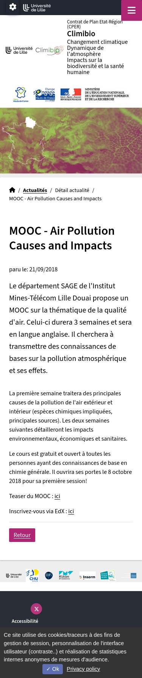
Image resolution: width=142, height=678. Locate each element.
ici (57, 496)
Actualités (35, 190)
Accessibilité (25, 621)
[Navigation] (131, 10)
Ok (52, 669)
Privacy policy (83, 669)
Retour (22, 535)
